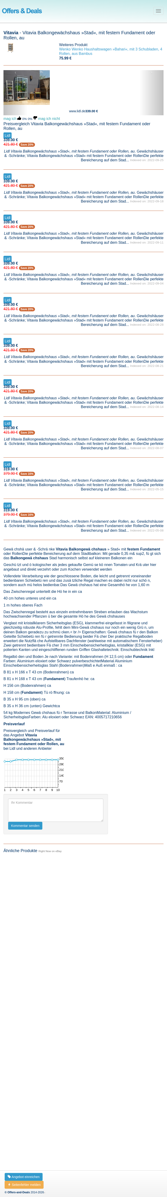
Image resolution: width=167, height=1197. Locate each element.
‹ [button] (15, 72)
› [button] (151, 72)
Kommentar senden (25, 826)
